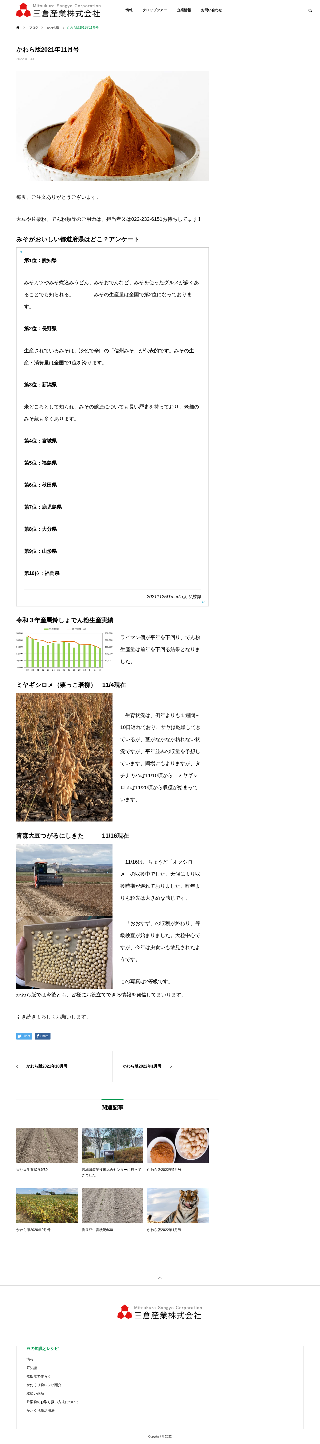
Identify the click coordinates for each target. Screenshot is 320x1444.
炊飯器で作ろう (38, 1376)
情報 (129, 10)
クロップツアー (154, 10)
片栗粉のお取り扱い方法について (52, 1402)
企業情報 (184, 10)
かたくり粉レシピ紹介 (44, 1385)
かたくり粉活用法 (40, 1410)
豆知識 (31, 1368)
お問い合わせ (211, 10)
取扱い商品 (35, 1393)
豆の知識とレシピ (42, 1349)
